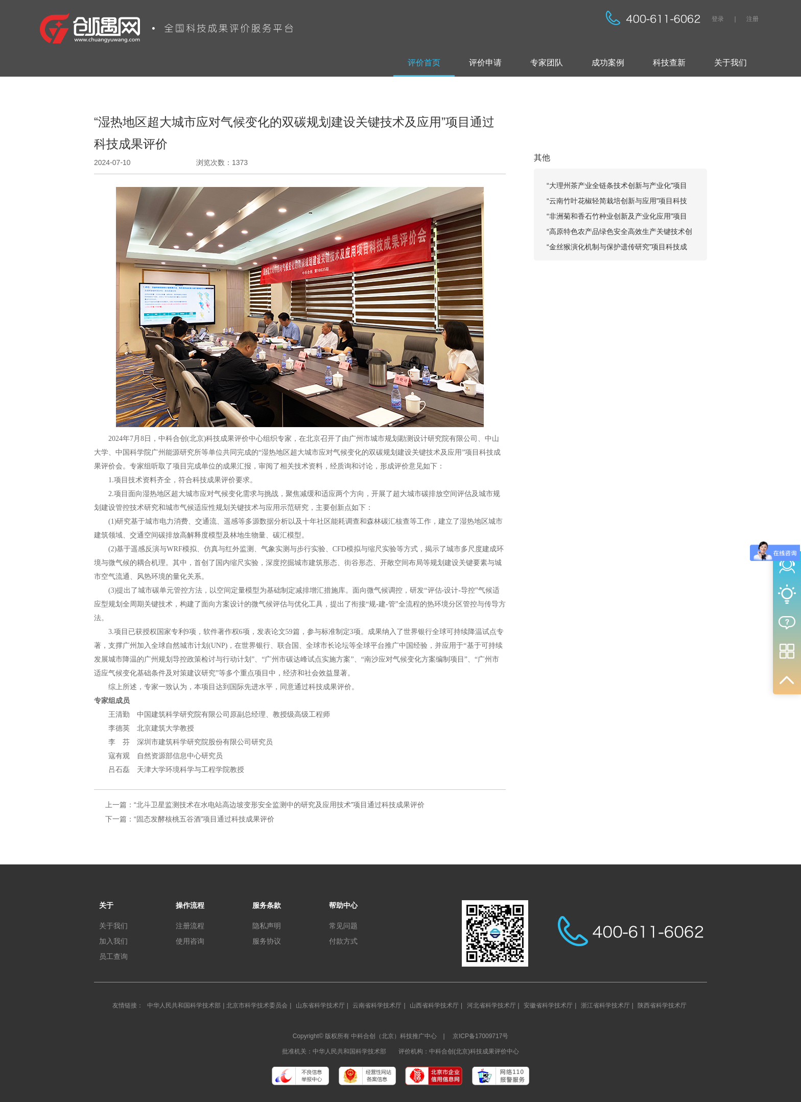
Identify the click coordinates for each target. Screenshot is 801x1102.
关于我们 (730, 62)
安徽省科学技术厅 (548, 1005)
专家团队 (546, 62)
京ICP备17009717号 (480, 1036)
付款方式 (343, 941)
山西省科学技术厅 (434, 1005)
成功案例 (608, 62)
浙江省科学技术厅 (605, 1005)
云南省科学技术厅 (377, 1005)
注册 (752, 18)
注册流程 (190, 926)
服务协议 (266, 941)
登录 (718, 18)
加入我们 (113, 941)
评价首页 (424, 62)
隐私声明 (266, 926)
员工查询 (113, 956)
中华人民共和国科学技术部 (184, 1005)
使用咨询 (190, 941)
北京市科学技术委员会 (257, 1005)
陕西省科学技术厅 (662, 1005)
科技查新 (669, 62)
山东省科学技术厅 (320, 1005)
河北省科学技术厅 (491, 1005)
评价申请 (485, 62)
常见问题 (343, 926)
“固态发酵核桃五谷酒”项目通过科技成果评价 (204, 819)
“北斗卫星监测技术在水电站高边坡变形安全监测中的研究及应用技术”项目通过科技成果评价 (279, 805)
